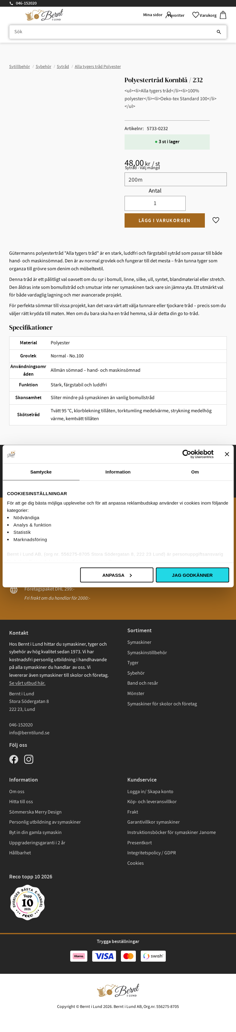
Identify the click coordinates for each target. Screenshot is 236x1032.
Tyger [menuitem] (133, 662)
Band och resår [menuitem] (142, 683)
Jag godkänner (192, 574)
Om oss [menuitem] (16, 791)
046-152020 (26, 3)
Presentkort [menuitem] (139, 842)
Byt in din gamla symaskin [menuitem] (35, 832)
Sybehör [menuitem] (136, 673)
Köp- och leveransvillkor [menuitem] (152, 801)
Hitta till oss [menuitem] (21, 801)
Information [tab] (118, 471)
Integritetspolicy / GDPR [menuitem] (151, 852)
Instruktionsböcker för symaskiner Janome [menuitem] (171, 832)
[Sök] (219, 32)
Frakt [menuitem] (132, 812)
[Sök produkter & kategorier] (118, 32)
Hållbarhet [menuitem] (20, 852)
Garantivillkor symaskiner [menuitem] (153, 822)
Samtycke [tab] (41, 471)
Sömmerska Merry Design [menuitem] (35, 812)
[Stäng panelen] (227, 454)
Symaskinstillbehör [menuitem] (147, 652)
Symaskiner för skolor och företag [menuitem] (162, 703)
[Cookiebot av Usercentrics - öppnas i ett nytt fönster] (186, 454)
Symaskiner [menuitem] (139, 642)
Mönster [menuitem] (135, 693)
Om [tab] (195, 471)
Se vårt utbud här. (27, 683)
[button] (181, 15)
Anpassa (117, 574)
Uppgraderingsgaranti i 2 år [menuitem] (37, 842)
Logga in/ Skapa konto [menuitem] (150, 791)
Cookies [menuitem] (135, 863)
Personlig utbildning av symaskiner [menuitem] (45, 822)
